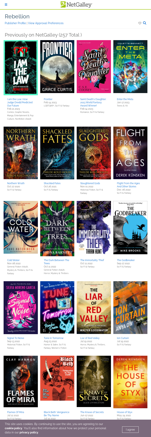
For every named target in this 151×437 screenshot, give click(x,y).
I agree (130, 429)
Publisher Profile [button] (16, 23)
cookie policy (13, 428)
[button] (140, 23)
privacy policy (29, 432)
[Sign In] (6, 4)
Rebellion (17, 16)
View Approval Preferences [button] (46, 23)
